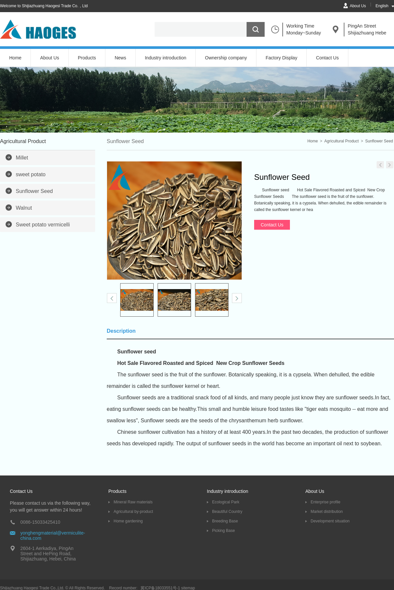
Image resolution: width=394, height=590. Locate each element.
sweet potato (31, 174)
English (382, 6)
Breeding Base (225, 521)
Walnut (24, 208)
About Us (358, 6)
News (120, 57)
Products (87, 57)
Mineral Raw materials (133, 502)
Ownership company (226, 57)
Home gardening (128, 521)
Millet (22, 157)
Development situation (330, 521)
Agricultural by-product (133, 511)
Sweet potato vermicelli (43, 224)
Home (15, 57)
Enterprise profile (325, 502)
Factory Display (281, 57)
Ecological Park (225, 502)
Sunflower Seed (34, 191)
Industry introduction (165, 57)
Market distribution (327, 511)
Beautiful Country (227, 511)
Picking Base (223, 530)
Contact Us (327, 57)
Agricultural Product (341, 141)
